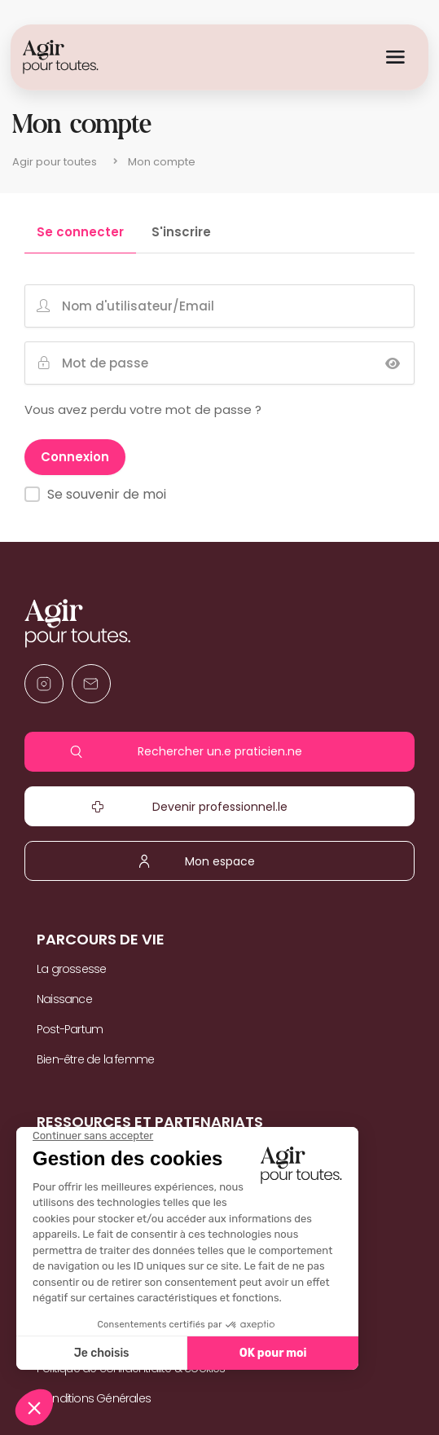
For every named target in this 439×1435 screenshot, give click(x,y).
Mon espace (219, 861)
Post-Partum (70, 1029)
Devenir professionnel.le (219, 806)
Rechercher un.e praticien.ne (219, 752)
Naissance (64, 999)
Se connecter (80, 233)
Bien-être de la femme (95, 1059)
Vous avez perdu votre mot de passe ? (142, 409)
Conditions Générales (94, 1398)
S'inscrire (181, 233)
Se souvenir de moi (106, 494)
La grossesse (71, 969)
